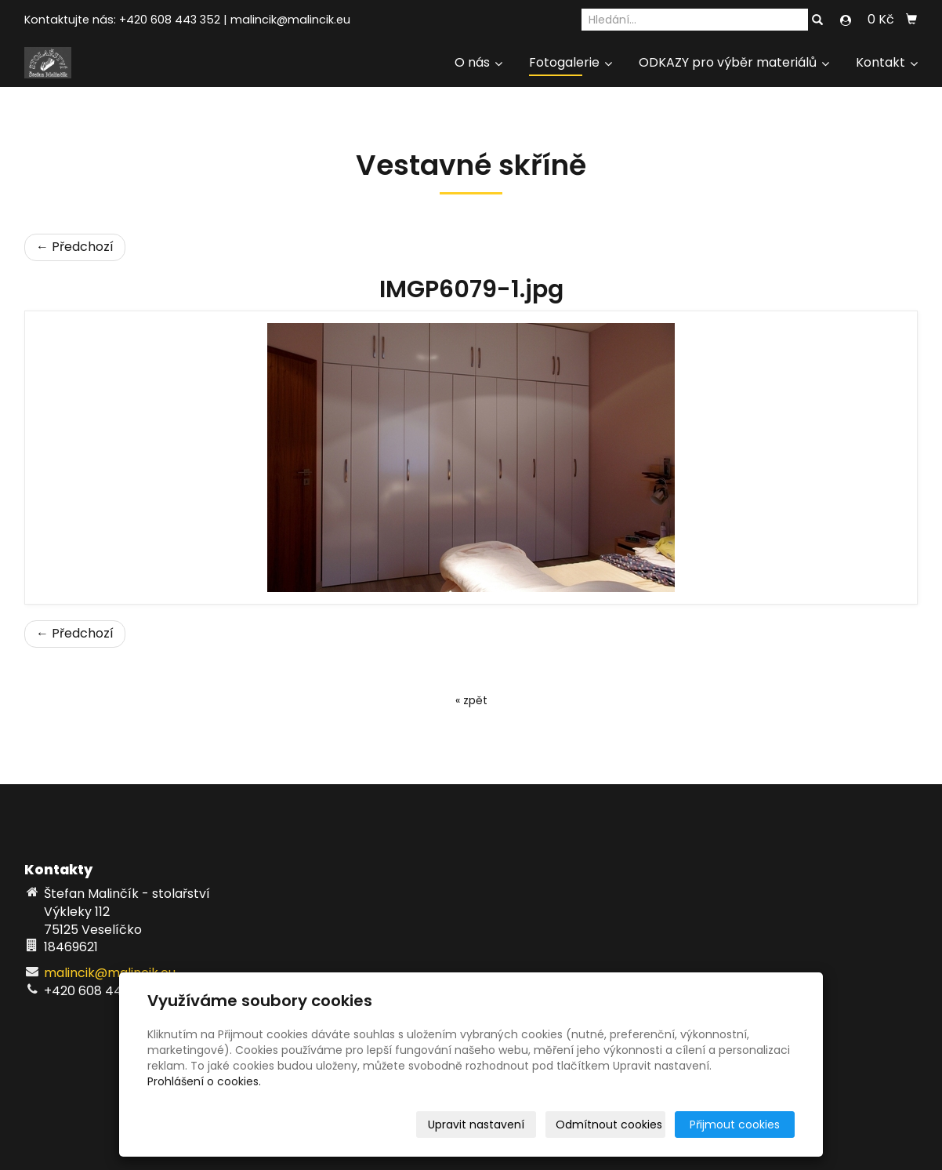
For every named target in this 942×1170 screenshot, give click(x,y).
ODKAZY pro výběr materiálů (734, 62)
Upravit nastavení (476, 1124)
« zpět (471, 700)
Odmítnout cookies (609, 1124)
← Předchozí (75, 247)
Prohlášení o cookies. (204, 1081)
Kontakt (887, 62)
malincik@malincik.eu (290, 19)
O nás (478, 62)
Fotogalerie (570, 62)
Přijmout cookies (735, 1124)
